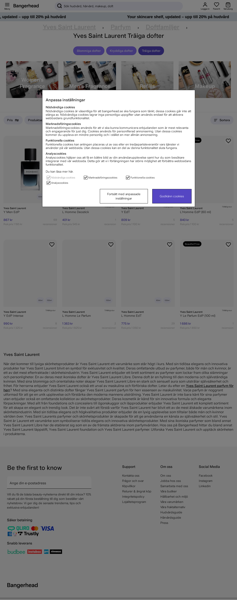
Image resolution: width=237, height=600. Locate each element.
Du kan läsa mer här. (59, 171)
